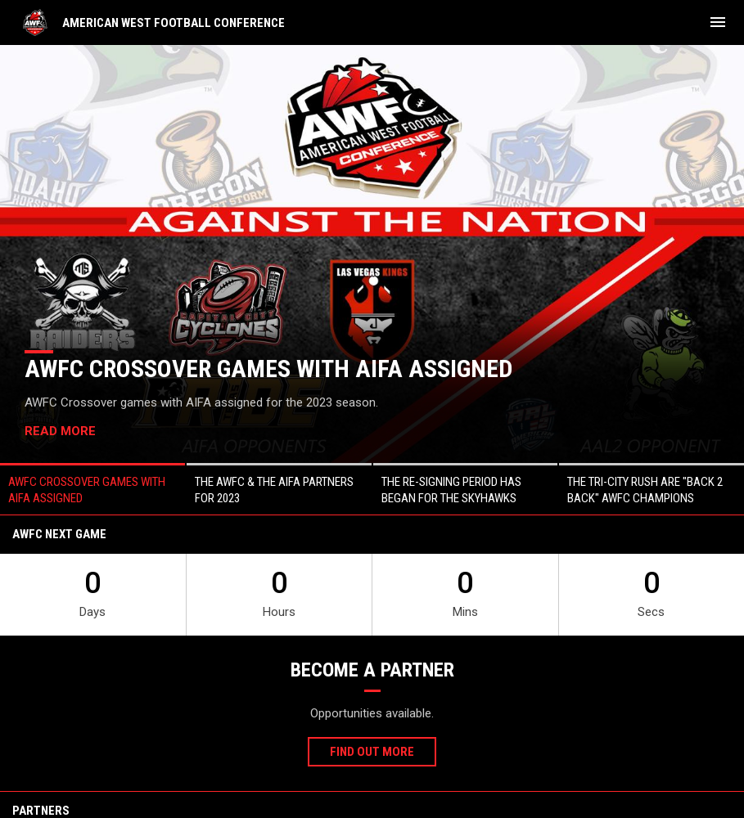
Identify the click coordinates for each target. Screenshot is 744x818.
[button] (92, 489)
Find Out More (372, 751)
